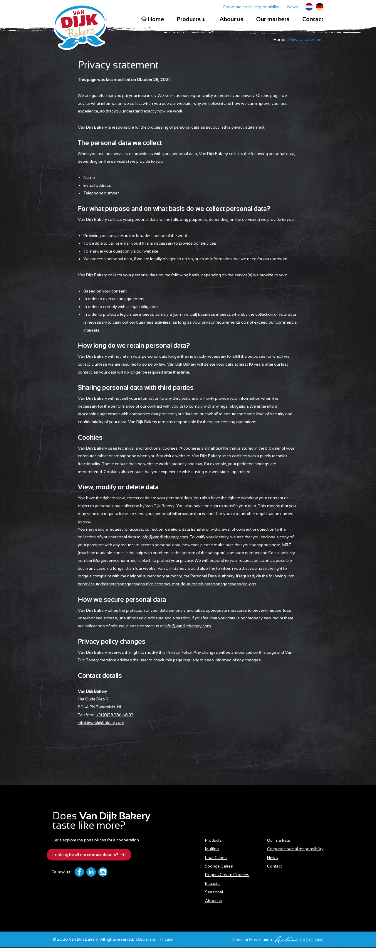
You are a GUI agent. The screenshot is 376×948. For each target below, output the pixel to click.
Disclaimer (146, 939)
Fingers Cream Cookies (227, 875)
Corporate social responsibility (251, 6)
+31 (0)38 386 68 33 (114, 715)
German (319, 7)
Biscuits (212, 884)
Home (152, 19)
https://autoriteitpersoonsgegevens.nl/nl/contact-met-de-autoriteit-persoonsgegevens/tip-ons (167, 584)
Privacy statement (306, 40)
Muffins (212, 849)
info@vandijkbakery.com (165, 537)
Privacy (166, 939)
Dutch (309, 7)
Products (192, 19)
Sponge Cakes (219, 866)
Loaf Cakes (216, 858)
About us (231, 19)
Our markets (272, 19)
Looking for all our (89, 855)
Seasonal (214, 892)
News (292, 6)
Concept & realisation (277, 940)
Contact (312, 19)
